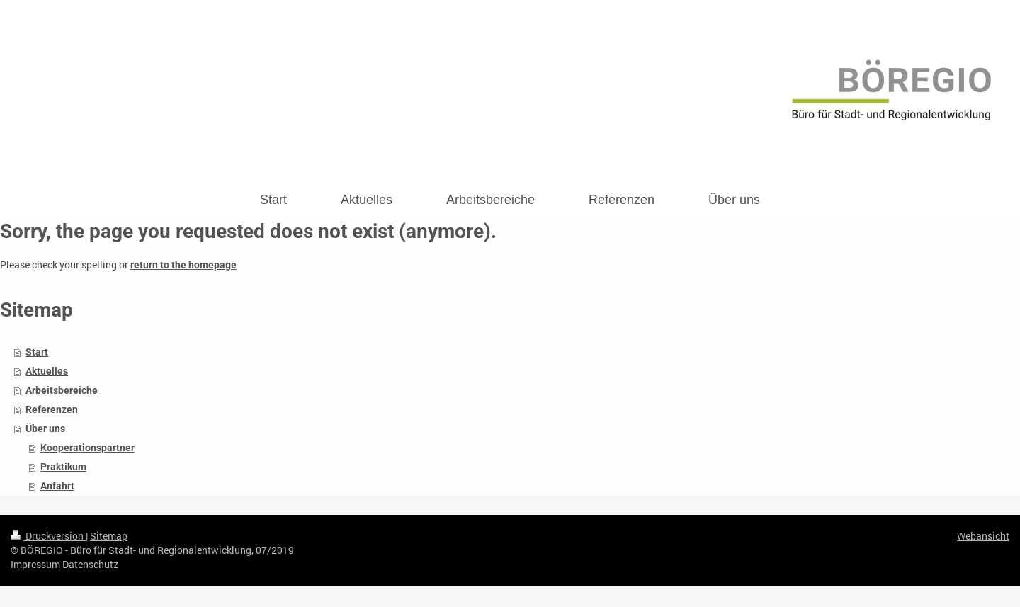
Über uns (45, 428)
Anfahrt (57, 486)
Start (37, 352)
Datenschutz (90, 564)
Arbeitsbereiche (62, 390)
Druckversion (48, 536)
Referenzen (52, 409)
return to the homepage (183, 265)
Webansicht (983, 536)
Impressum (35, 564)
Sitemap (109, 536)
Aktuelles (47, 371)
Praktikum (63, 466)
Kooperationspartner (87, 447)
